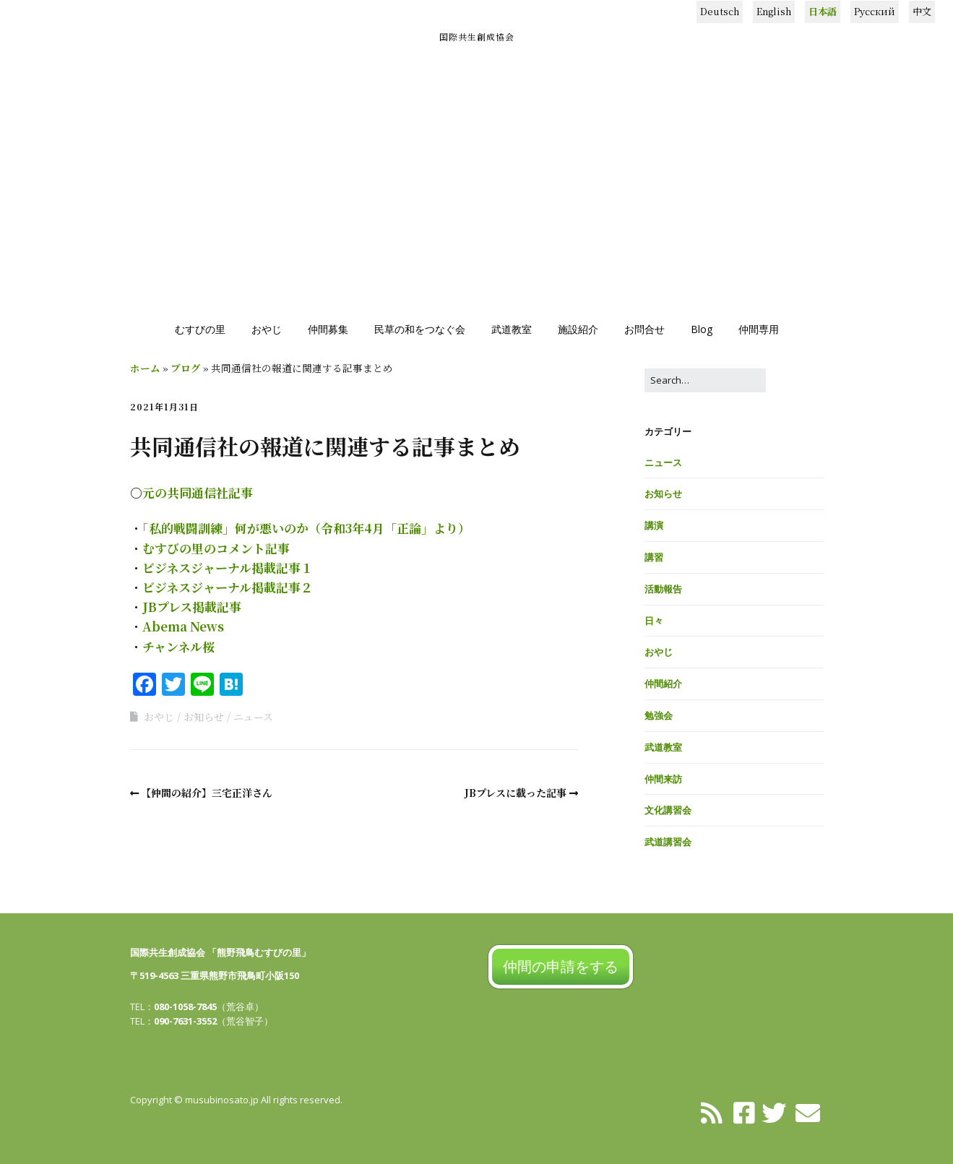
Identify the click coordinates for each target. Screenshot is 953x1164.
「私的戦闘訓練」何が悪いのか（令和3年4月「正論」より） (306, 528)
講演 (653, 525)
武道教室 (511, 329)
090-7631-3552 (185, 1020)
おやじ (266, 329)
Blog (701, 329)
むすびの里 (200, 329)
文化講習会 (667, 809)
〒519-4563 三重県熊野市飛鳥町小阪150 (214, 975)
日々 (653, 620)
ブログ (186, 368)
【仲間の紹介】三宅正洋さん (206, 792)
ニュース (253, 717)
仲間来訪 (663, 778)
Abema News (183, 626)
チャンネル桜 (178, 646)
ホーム (145, 368)
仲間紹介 (663, 683)
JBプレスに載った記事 (515, 792)
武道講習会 (667, 841)
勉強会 (658, 715)
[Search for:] (705, 380)
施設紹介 (578, 329)
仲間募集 (328, 329)
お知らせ (204, 717)
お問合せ (644, 329)
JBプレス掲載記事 (191, 607)
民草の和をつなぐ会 (419, 329)
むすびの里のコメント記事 (216, 548)
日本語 (822, 11)
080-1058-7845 (185, 1006)
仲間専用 (758, 329)
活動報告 (663, 588)
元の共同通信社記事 (197, 492)
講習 (653, 557)
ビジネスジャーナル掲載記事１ (227, 568)
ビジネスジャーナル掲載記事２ (227, 587)
